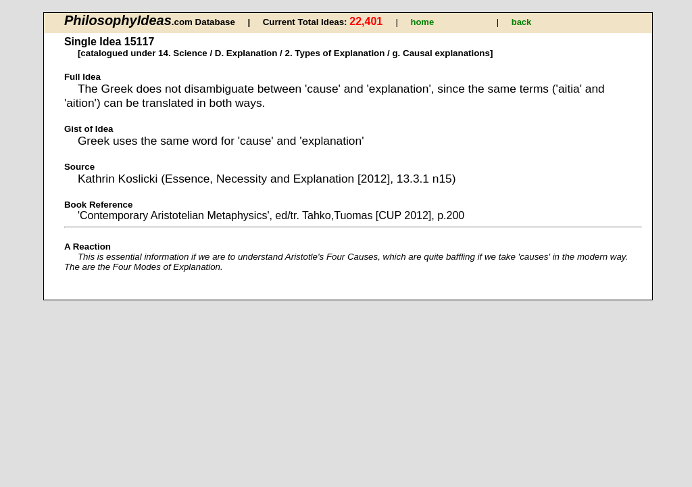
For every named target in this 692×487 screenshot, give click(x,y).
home (422, 22)
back (522, 22)
